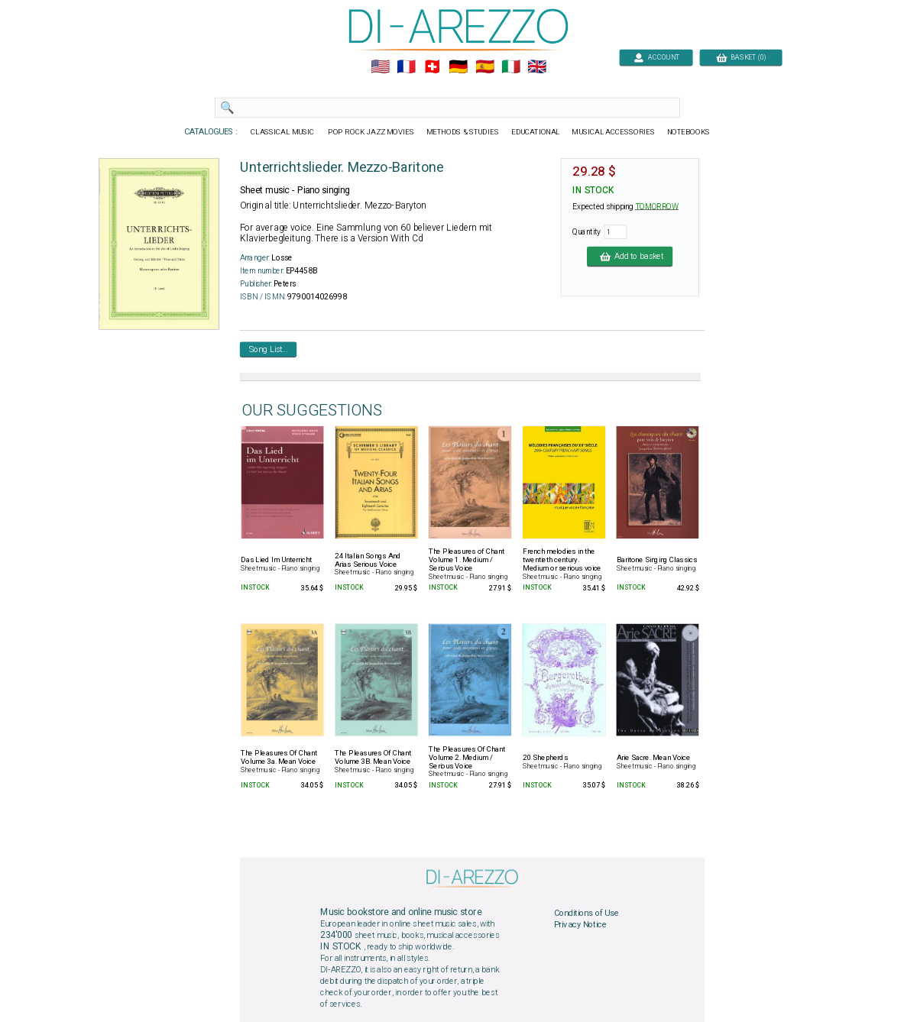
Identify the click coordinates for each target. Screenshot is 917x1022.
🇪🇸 (484, 67)
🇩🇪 (458, 67)
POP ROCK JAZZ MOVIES (371, 132)
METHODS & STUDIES (462, 132)
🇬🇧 (536, 67)
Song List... (268, 349)
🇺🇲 (380, 67)
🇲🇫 (406, 67)
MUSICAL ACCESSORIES (614, 132)
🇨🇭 (432, 67)
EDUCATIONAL (535, 132)
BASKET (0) (741, 57)
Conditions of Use (586, 913)
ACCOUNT (656, 57)
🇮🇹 (510, 67)
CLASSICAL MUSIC (283, 132)
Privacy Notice (581, 925)
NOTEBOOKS (688, 132)
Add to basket (629, 256)
